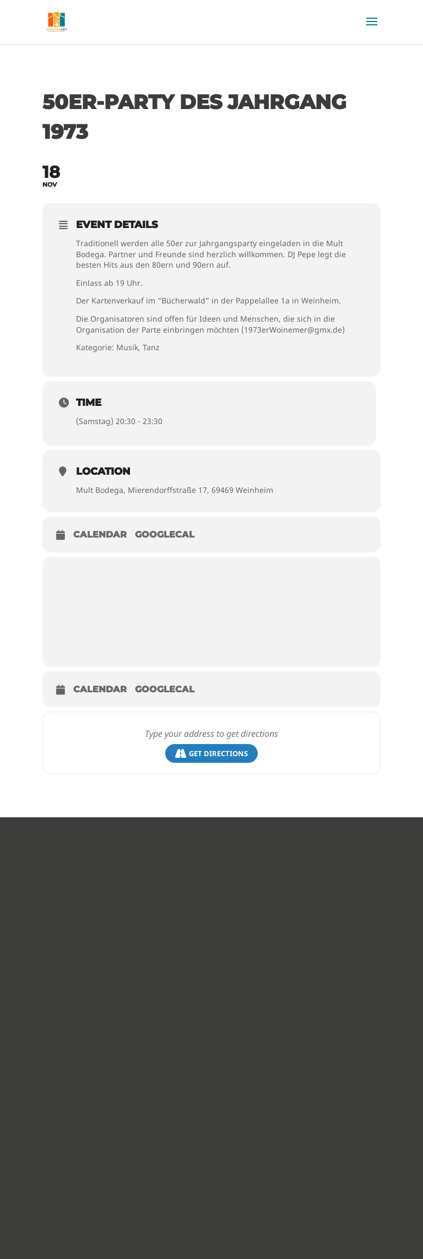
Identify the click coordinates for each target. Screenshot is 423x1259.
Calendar (100, 534)
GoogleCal (164, 534)
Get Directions (211, 753)
